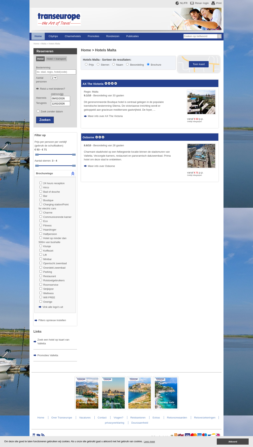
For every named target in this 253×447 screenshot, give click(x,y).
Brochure (156, 64)
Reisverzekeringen (204, 417)
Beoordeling (137, 64)
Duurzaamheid (139, 422)
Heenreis (41, 97)
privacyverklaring (114, 422)
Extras (156, 417)
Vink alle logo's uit (53, 306)
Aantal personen (41, 79)
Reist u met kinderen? (52, 88)
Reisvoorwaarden (177, 417)
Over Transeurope (61, 417)
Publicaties (132, 36)
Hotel (40, 58)
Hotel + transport (56, 58)
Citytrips (53, 36)
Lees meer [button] (149, 441)
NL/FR (184, 3)
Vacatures (85, 417)
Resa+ (202, 3)
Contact (102, 417)
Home (38, 36)
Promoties (93, 36)
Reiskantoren (138, 417)
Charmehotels (73, 36)
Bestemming (43, 67)
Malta (43, 44)
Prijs (91, 64)
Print (219, 3)
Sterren (105, 64)
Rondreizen (112, 36)
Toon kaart (199, 64)
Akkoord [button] (232, 441)
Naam (119, 64)
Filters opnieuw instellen (52, 320)
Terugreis (41, 102)
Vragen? (118, 417)
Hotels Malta (54, 44)
